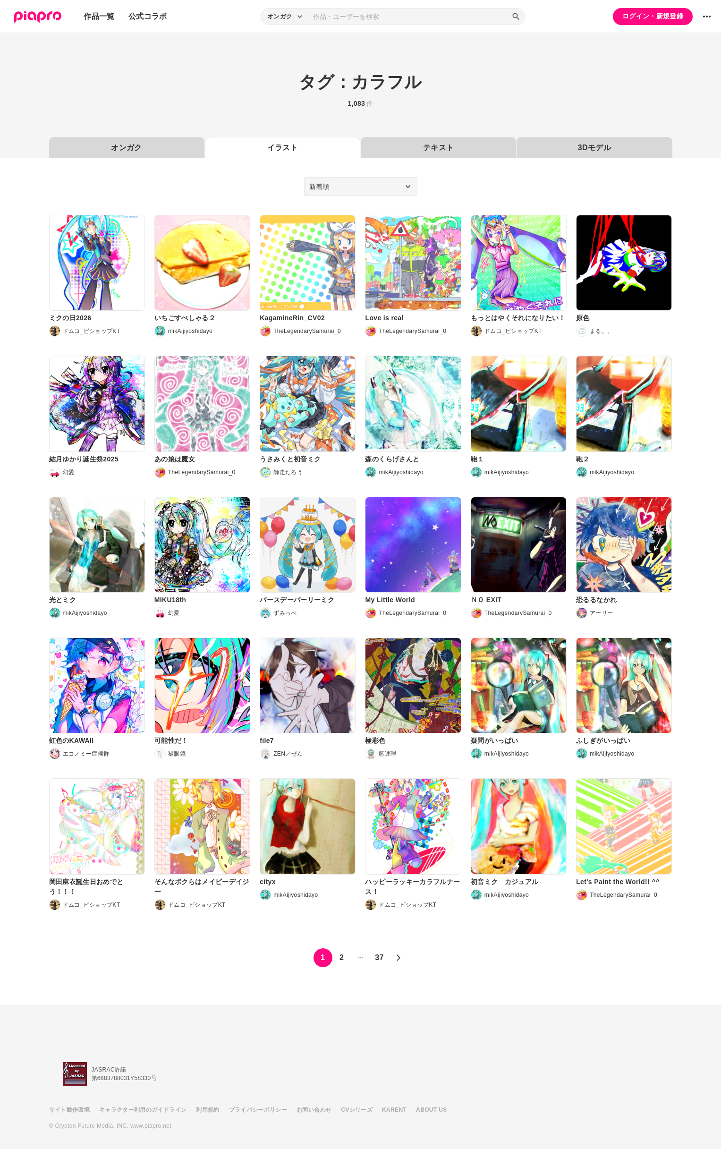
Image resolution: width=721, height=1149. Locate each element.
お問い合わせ (314, 1109)
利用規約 (207, 1109)
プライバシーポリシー (258, 1109)
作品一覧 (99, 16)
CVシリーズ (357, 1109)
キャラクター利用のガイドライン (143, 1109)
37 (379, 957)
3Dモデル (594, 148)
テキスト (438, 148)
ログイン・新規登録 (652, 16)
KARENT (394, 1109)
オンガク (126, 148)
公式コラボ (147, 16)
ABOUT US (431, 1109)
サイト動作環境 (69, 1109)
